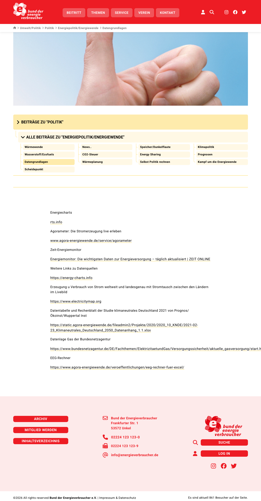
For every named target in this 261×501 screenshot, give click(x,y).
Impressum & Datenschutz (117, 491)
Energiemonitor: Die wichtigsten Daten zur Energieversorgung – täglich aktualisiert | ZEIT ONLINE (126, 256)
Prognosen (205, 152)
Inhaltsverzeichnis (40, 435)
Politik (48, 27)
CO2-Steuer (90, 152)
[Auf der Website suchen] (211, 11)
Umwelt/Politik (29, 27)
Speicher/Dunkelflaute (156, 145)
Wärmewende (34, 145)
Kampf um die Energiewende (218, 159)
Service (123, 12)
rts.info (56, 219)
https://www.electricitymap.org (74, 297)
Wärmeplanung (92, 159)
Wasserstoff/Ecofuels (40, 152)
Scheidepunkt (34, 167)
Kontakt (169, 12)
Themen (99, 12)
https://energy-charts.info (70, 274)
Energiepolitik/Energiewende (76, 27)
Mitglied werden (41, 424)
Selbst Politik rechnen (155, 159)
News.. (87, 145)
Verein (146, 12)
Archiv (40, 413)
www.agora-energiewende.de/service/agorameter (89, 238)
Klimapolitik (206, 145)
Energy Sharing (150, 152)
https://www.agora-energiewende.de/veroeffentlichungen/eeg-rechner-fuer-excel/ (114, 362)
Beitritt (75, 12)
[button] (40, 121)
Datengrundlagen (37, 159)
